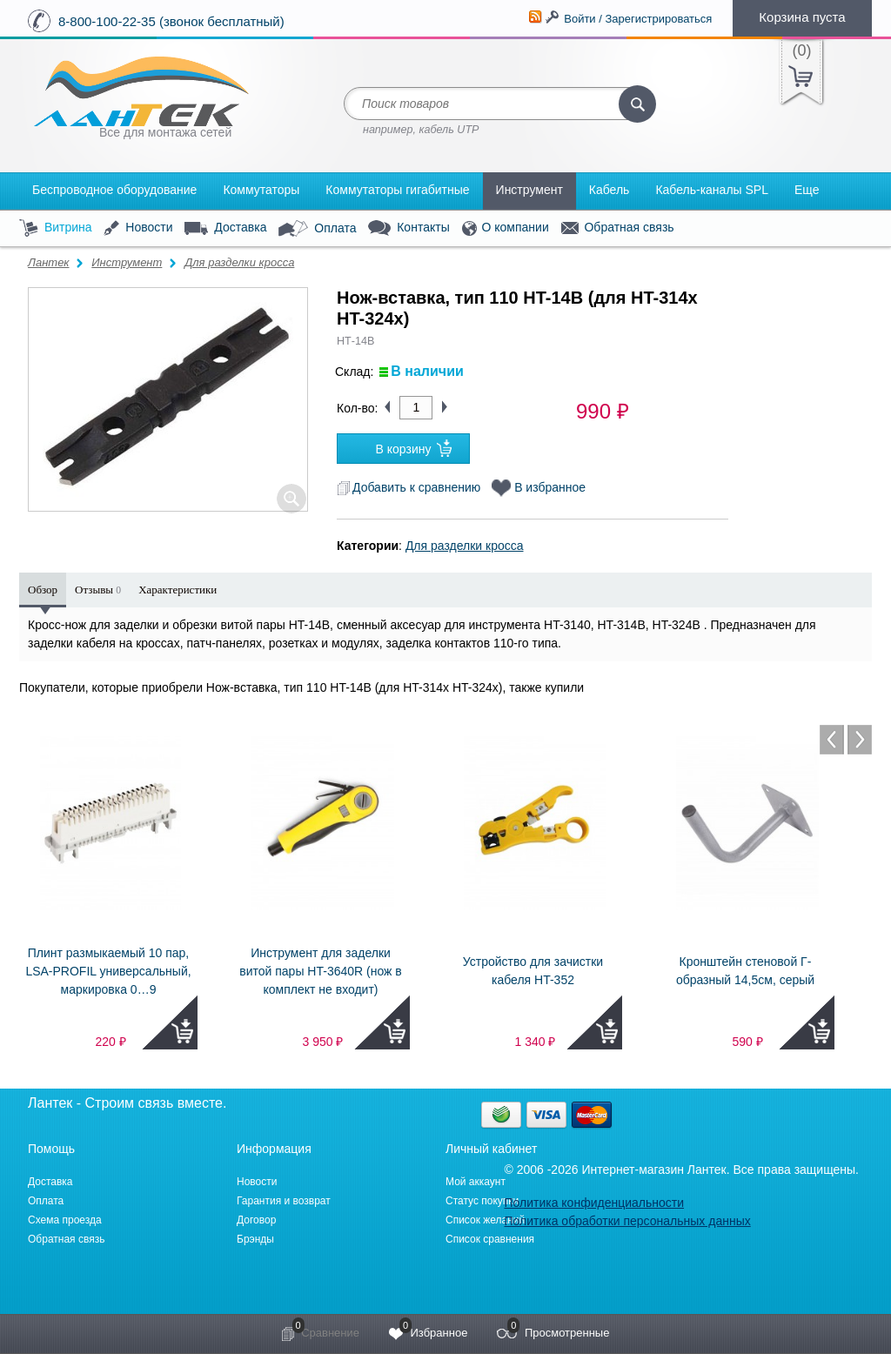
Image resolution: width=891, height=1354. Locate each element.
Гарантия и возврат (284, 1201)
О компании (505, 228)
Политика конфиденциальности (594, 1203)
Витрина (55, 228)
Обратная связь (617, 228)
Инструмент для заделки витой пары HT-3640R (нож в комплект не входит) (320, 971)
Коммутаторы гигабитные (397, 190)
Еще (807, 190)
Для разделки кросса (239, 262)
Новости (138, 228)
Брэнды (255, 1239)
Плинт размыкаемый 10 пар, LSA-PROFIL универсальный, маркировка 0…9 (108, 971)
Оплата (317, 229)
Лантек (49, 262)
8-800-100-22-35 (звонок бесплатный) (171, 21)
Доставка (225, 228)
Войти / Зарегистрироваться (638, 18)
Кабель (609, 190)
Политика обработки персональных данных (627, 1221)
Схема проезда (65, 1220)
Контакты (408, 228)
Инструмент (529, 190)
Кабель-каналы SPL (711, 190)
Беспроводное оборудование (114, 190)
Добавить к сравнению (408, 487)
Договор (256, 1220)
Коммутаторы (261, 190)
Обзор (42, 589)
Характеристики (177, 589)
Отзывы (98, 589)
